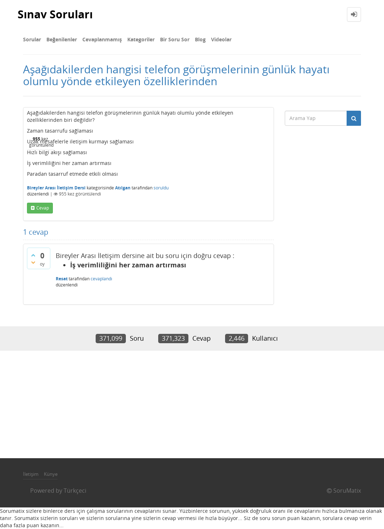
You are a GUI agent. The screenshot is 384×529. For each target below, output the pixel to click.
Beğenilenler (61, 39)
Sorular (32, 39)
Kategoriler (141, 39)
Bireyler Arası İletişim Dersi (56, 188)
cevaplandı (101, 279)
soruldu (161, 188)
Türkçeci (75, 490)
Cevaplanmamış (102, 39)
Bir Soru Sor (174, 39)
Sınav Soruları (55, 14)
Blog (200, 39)
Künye (51, 474)
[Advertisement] (192, 404)
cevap (42, 208)
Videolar (221, 39)
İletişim (30, 474)
